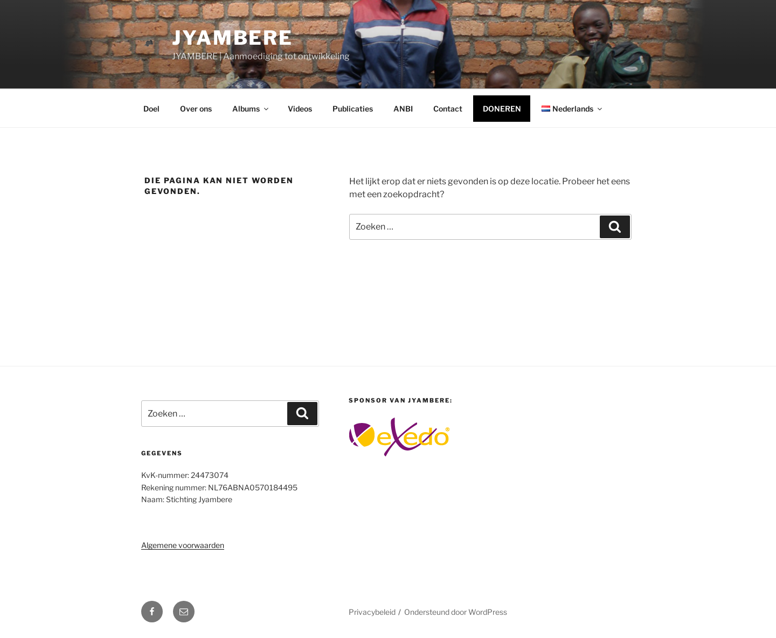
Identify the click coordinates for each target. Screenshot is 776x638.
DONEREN (502, 108)
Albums (251, 108)
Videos (300, 108)
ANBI (403, 108)
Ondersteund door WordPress (455, 611)
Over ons (196, 108)
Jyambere (232, 38)
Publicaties (352, 108)
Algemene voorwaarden (182, 545)
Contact (447, 108)
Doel (151, 108)
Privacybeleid (372, 611)
